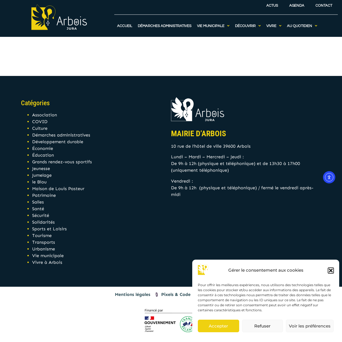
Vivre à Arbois (47, 262)
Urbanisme (43, 249)
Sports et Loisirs (49, 228)
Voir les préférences (310, 326)
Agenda (296, 4)
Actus (272, 4)
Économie (42, 148)
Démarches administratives (61, 135)
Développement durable (57, 141)
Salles (38, 202)
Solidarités (43, 222)
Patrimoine (44, 195)
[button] (331, 270)
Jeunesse (41, 168)
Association (44, 115)
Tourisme (42, 235)
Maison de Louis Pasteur (58, 188)
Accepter (218, 326)
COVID (40, 121)
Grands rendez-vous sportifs (62, 161)
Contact (323, 4)
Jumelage (42, 175)
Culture (40, 128)
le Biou (39, 182)
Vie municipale (48, 255)
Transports (43, 242)
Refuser (262, 326)
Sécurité (40, 215)
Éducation (43, 155)
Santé (38, 208)
